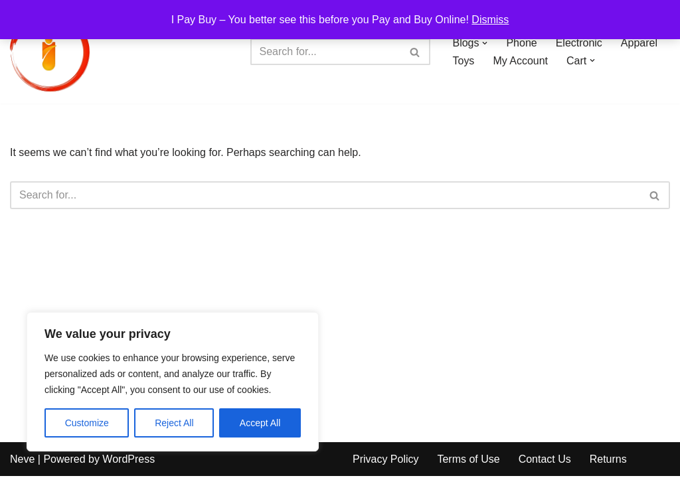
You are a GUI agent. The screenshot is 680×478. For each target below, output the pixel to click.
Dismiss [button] (490, 19)
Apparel (639, 42)
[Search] (325, 52)
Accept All (260, 423)
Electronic (579, 42)
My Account (520, 60)
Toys (464, 60)
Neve (22, 461)
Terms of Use (469, 461)
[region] (173, 381)
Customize (87, 423)
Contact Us (545, 461)
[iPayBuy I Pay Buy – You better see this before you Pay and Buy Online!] (50, 52)
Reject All (174, 423)
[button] (485, 43)
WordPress (128, 461)
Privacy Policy (386, 461)
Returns (608, 461)
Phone (522, 42)
